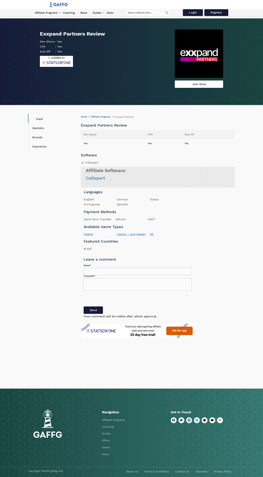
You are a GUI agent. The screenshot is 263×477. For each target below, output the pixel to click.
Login (193, 12)
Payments (39, 146)
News (83, 12)
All (152, 234)
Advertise (201, 471)
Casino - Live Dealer (131, 234)
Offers (106, 440)
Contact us (182, 471)
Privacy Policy (222, 471)
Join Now (199, 84)
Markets (38, 128)
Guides (97, 12)
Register (216, 12)
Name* (87, 265)
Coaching (69, 12)
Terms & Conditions (156, 471)
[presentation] (111, 299)
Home (84, 116)
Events (106, 447)
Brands (37, 137)
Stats (110, 12)
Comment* (89, 276)
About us (132, 471)
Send (93, 310)
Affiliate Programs (46, 12)
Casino (88, 234)
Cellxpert (95, 178)
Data (37, 119)
